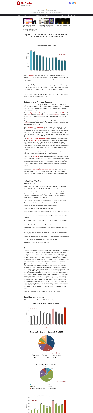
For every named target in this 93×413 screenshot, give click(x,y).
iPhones (64, 113)
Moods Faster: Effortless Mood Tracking (63, 26)
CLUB (25, 15)
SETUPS (46, 15)
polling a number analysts (35, 113)
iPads (29, 114)
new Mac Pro (36, 156)
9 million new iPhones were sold (35, 127)
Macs (40, 114)
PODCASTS (31, 15)
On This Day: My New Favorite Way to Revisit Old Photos (46, 26)
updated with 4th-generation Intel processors (42, 169)
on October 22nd (35, 140)
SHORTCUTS (39, 15)
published (31, 75)
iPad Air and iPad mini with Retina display (37, 138)
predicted (55, 114)
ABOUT (19, 15)
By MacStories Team (46, 39)
